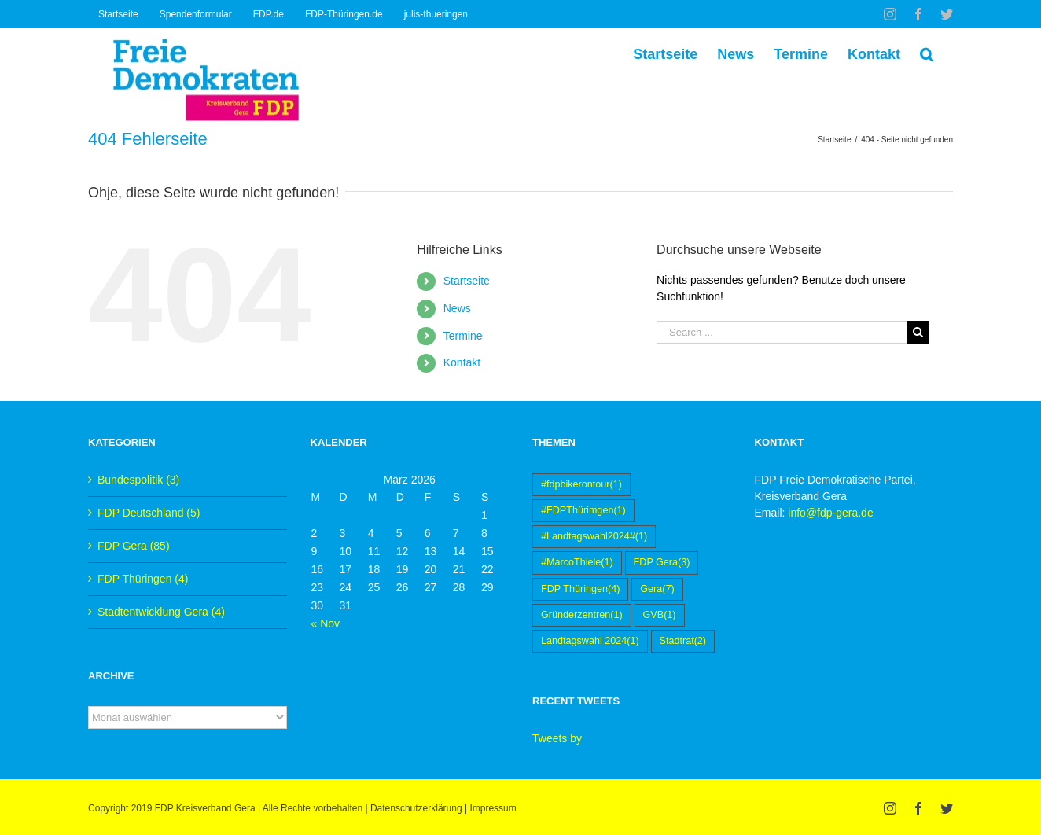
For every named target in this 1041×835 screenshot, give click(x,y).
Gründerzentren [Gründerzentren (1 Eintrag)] (582, 615)
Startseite (466, 280)
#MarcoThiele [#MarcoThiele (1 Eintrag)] (577, 562)
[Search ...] (782, 332)
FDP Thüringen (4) (142, 578)
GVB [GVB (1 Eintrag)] (659, 615)
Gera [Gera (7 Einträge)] (657, 589)
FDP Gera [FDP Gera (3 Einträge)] (662, 562)
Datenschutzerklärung (416, 808)
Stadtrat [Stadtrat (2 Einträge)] (683, 641)
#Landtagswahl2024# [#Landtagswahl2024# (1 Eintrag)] (594, 536)
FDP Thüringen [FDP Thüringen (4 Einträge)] (580, 589)
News (457, 308)
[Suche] (926, 53)
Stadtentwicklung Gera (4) (161, 611)
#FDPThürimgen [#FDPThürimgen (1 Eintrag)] (583, 510)
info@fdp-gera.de (830, 512)
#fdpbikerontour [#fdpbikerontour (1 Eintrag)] (581, 484)
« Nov (325, 623)
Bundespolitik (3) (138, 479)
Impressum (492, 808)
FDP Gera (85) (133, 545)
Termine (463, 335)
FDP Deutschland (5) (148, 512)
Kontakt (461, 362)
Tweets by (557, 738)
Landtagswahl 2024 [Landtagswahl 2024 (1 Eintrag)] (590, 641)
